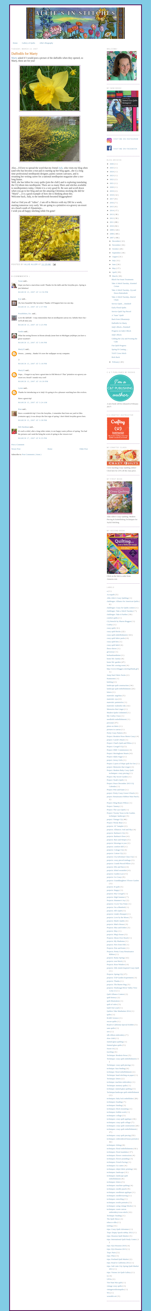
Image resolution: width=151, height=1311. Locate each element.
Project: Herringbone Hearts (118, 753)
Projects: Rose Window (116, 964)
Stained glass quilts (114, 1045)
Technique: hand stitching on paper (121, 1075)
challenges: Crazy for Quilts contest (121, 608)
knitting (110, 682)
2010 (112, 226)
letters (109, 692)
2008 (112, 234)
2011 (112, 222)
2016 (112, 203)
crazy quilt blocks (114, 631)
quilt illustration (113, 1001)
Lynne (21, 388)
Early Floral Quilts (119, 307)
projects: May (112, 931)
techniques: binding (115, 1105)
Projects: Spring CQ (115, 974)
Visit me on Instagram (126, 139)
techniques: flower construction (119, 1155)
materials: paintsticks (115, 702)
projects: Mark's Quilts (116, 921)
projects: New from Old (116, 944)
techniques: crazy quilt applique (119, 1119)
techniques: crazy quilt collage (119, 1122)
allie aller (31, 264)
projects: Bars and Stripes (117, 840)
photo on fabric (113, 726)
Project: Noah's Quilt (115, 780)
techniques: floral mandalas (118, 1152)
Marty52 (21, 349)
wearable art (112, 1296)
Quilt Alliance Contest (116, 994)
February (116, 362)
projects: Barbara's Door (116, 836)
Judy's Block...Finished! (121, 327)
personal (110, 723)
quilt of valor (112, 1004)
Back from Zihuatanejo (121, 319)
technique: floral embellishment (119, 1072)
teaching (110, 1052)
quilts (109, 1014)
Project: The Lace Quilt (116, 810)
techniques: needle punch (117, 1189)
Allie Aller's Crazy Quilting (118, 598)
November (116, 245)
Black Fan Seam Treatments (122, 279)
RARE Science (113, 1018)
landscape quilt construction (118, 685)
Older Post (83, 449)
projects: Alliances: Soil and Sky (120, 829)
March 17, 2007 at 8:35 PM (32, 438)
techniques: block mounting (118, 1109)
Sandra (21, 331)
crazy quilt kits (113, 641)
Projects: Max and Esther (117, 927)
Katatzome (111, 678)
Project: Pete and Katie (116, 790)
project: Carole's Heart (116, 740)
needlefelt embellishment (117, 719)
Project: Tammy (113, 806)
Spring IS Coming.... (120, 349)
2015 (112, 206)
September (116, 253)
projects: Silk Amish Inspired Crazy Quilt (123, 968)
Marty (14, 58)
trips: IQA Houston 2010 (117, 1246)
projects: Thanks (113, 981)
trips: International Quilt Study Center (122, 1239)
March (115, 276)
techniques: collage (114, 1115)
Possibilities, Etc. (25, 313)
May (114, 268)
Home (15, 43)
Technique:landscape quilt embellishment (123, 1092)
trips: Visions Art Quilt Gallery (119, 1272)
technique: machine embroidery (119, 1082)
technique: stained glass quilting (119, 1089)
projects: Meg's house (115, 934)
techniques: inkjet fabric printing (120, 1169)
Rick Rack (116, 357)
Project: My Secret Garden (117, 777)
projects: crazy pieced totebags (119, 860)
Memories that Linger (115, 709)
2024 (112, 171)
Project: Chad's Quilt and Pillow (119, 743)
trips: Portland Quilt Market (118, 1259)
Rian (20, 409)
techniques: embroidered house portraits (122, 1139)
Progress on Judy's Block (121, 331)
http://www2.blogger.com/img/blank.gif (122, 669)
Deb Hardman (24, 427)
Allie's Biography (46, 43)
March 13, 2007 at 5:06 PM (32, 342)
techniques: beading (115, 1102)
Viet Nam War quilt (115, 1282)
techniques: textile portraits (117, 1202)
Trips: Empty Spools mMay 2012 (120, 1232)
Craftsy (110, 624)
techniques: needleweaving (117, 1195)
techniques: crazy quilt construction (121, 1126)
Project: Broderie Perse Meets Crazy (121, 736)
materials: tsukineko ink (116, 706)
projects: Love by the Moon (118, 917)
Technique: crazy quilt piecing (119, 1065)
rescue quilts (112, 1021)
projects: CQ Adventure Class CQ (120, 857)
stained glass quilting (115, 1042)
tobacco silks (112, 1222)
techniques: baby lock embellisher (120, 1098)
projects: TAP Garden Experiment (120, 977)
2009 (112, 230)
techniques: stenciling (115, 1199)
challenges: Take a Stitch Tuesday (120, 611)
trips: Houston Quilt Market (118, 1236)
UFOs (109, 1279)
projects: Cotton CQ (115, 853)
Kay (20, 299)
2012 (112, 218)
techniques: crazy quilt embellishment (122, 1129)
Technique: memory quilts (117, 1085)
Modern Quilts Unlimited (117, 712)
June (114, 264)
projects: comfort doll (115, 846)
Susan (20, 281)
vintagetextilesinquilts (115, 1289)
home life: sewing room (116, 665)
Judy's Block (116, 335)
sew (108, 1031)
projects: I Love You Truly (117, 904)
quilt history (112, 997)
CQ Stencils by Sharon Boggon (119, 621)
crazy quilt (111, 628)
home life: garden (114, 662)
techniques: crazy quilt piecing (119, 1135)
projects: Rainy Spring (116, 958)
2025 (112, 168)
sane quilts (111, 1028)
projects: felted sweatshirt (117, 870)
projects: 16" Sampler (115, 826)
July (114, 260)
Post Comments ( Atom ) (31, 454)
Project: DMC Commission (118, 750)
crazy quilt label (113, 645)
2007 (112, 238)
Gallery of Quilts (28, 43)
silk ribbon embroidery (116, 1035)
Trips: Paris (111, 1252)
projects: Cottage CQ (115, 850)
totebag (110, 1226)
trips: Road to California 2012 (119, 1263)
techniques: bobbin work (117, 1112)
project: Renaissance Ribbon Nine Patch (123, 796)
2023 (112, 175)
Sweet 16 (110, 1048)
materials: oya (112, 699)
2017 (112, 199)
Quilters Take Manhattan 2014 (119, 1011)
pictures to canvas (114, 729)
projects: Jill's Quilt (115, 911)
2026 (112, 164)
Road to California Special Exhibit (120, 1025)
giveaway (111, 652)
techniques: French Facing (117, 1162)
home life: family (114, 659)
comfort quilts (112, 618)
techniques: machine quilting (118, 1185)
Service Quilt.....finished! (121, 304)
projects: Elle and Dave (116, 867)
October (115, 249)
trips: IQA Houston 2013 (117, 1249)
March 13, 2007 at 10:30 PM (33, 381)
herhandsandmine (114, 655)
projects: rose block (115, 961)
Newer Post (15, 449)
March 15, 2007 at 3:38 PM (32, 420)
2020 (112, 187)
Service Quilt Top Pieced (121, 311)
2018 (112, 195)
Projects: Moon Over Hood (117, 938)
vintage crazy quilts (115, 1286)
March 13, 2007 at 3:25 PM (32, 325)
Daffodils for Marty (119, 323)
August (115, 256)
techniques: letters (114, 1182)
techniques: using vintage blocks (120, 1206)
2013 (112, 214)
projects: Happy (113, 890)
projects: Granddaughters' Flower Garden (123, 880)
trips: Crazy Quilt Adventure (118, 1229)
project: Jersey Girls (115, 760)
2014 (112, 210)
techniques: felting (114, 1145)
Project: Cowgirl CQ (115, 746)
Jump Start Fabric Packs (116, 675)
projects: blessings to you (117, 843)
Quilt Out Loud (113, 1008)
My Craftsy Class (114, 716)
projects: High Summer (116, 897)
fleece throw (112, 648)
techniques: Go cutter (115, 1165)
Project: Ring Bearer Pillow (118, 803)
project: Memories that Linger (119, 767)
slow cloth (111, 1038)
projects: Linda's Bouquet (117, 914)
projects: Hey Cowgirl (116, 894)
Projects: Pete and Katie (116, 948)
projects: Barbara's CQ (116, 833)
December (116, 241)
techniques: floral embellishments (120, 1148)
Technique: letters (114, 1078)
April (114, 272)
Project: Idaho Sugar (115, 757)
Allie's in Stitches (75, 13)
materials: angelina (114, 695)
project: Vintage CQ (115, 819)
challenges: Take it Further (117, 614)
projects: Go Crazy (114, 877)
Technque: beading (114, 1215)
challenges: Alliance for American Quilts (123, 601)
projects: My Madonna (116, 941)
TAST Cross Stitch (119, 353)
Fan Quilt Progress (119, 345)
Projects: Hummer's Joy (116, 900)
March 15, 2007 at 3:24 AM (32, 402)
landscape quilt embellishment (119, 689)
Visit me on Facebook (125, 149)
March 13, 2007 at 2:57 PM (32, 307)
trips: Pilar (111, 1256)
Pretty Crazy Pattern (115, 733)
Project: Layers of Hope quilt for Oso (121, 763)
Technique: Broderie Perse (117, 1055)
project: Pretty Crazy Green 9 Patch (121, 793)
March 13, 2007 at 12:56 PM (33, 292)
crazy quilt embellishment (117, 635)
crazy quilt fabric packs (116, 638)
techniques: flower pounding (118, 1159)
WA (108, 1293)
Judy (60, 168)
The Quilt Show (113, 1219)
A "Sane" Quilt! (118, 315)
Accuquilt (111, 594)
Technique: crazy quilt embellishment (122, 1059)
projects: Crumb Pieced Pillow (119, 863)
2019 (112, 191)
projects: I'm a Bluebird (116, 907)
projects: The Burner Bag (117, 984)
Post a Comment (17, 444)
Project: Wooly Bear (115, 823)
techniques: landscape (115, 1172)
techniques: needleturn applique (119, 1192)
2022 (112, 179)
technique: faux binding (116, 1068)
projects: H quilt (113, 887)
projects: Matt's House (116, 924)
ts (108, 1276)
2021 (112, 183)
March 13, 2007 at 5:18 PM (32, 363)
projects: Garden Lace (115, 874)
